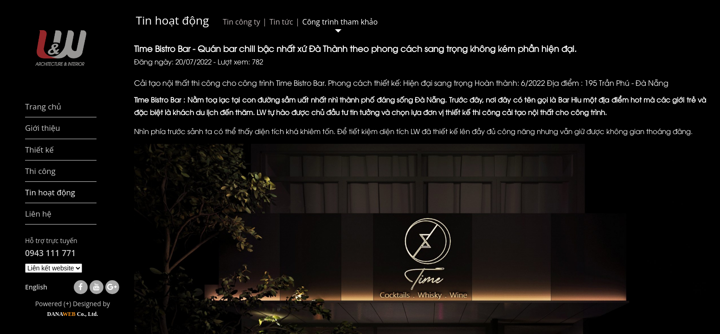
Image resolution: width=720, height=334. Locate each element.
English (36, 287)
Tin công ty (241, 22)
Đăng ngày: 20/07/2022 (173, 61)
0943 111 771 (50, 252)
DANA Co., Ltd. (72, 314)
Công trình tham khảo (340, 22)
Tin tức (281, 22)
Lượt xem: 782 (240, 61)
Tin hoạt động (172, 20)
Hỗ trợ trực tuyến (51, 240)
